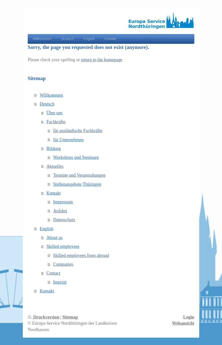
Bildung (53, 148)
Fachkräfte (55, 121)
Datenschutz (64, 219)
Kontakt (53, 193)
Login (189, 317)
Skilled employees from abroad (81, 255)
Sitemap (70, 317)
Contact (53, 273)
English (46, 228)
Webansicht (183, 323)
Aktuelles (54, 166)
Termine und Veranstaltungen (79, 175)
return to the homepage (101, 59)
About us (54, 237)
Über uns (54, 112)
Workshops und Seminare (76, 157)
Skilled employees (62, 246)
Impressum (63, 201)
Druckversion (44, 317)
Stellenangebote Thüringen (77, 184)
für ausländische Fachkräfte (77, 130)
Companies (63, 264)
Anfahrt (60, 210)
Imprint (60, 282)
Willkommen (51, 95)
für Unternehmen (68, 139)
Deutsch (47, 104)
